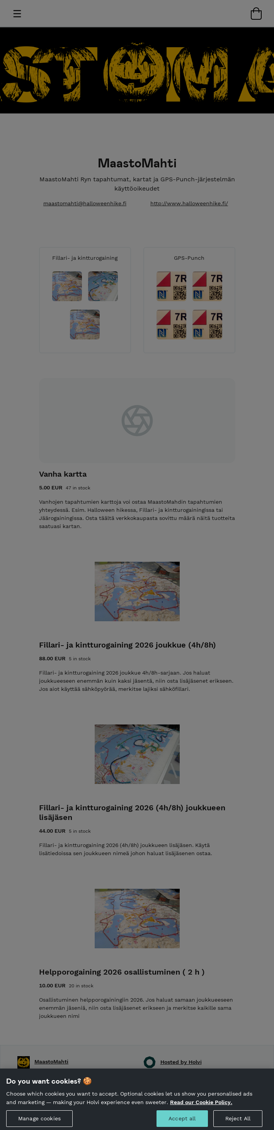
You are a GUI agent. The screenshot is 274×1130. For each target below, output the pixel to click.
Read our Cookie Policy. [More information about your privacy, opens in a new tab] (201, 1107)
